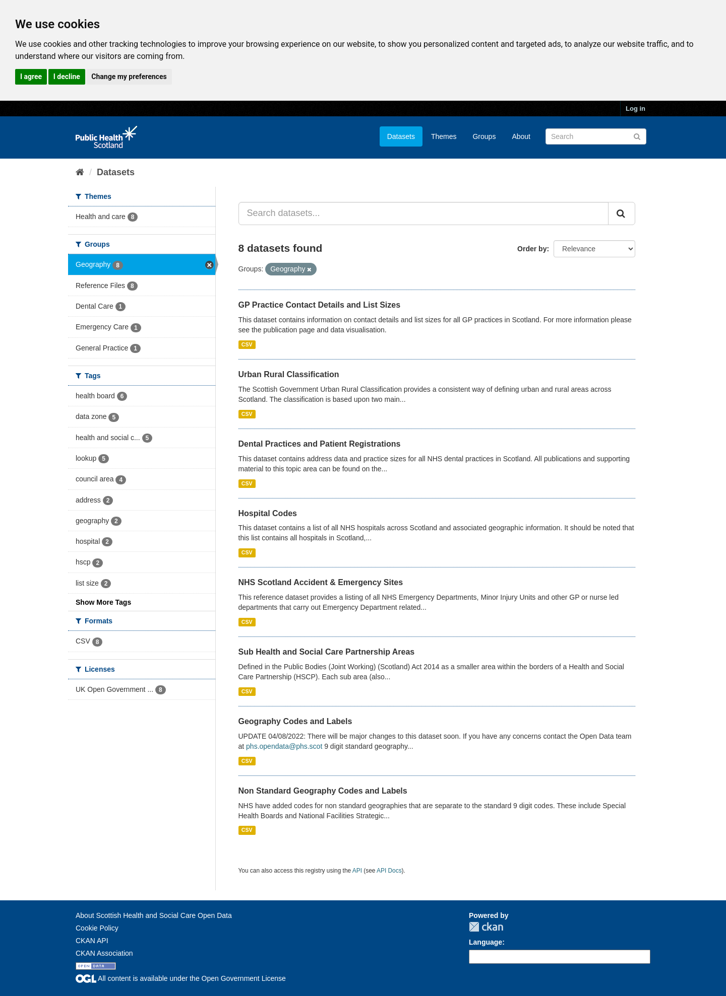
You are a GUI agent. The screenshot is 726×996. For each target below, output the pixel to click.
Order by (532, 249)
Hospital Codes (267, 513)
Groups (484, 136)
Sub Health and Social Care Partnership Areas (326, 652)
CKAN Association (104, 953)
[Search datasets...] (423, 213)
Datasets (401, 136)
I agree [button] (31, 77)
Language (485, 942)
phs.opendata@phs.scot (284, 746)
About (521, 136)
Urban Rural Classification (288, 374)
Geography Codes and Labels (295, 721)
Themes (444, 136)
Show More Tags (103, 602)
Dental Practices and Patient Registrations (319, 444)
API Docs (389, 870)
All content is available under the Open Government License (181, 978)
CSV (247, 344)
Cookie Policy (97, 928)
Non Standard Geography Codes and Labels (322, 791)
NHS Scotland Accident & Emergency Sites (320, 582)
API (357, 870)
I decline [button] (66, 77)
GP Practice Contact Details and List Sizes (319, 305)
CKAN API (92, 941)
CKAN (486, 926)
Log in (635, 108)
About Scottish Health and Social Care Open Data (154, 915)
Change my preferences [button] (128, 77)
